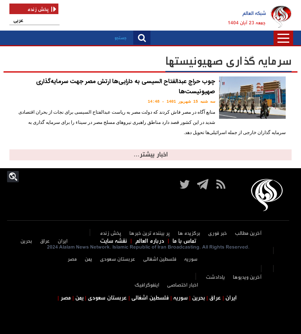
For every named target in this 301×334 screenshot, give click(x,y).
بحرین (26, 241)
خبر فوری (217, 233)
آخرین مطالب (248, 233)
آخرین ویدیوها (247, 277)
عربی (18, 20)
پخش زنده (110, 233)
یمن (88, 259)
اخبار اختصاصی (182, 285)
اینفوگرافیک (146, 285)
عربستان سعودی (117, 259)
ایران (62, 241)
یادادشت (215, 277)
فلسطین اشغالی (159, 259)
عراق (45, 241)
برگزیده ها (189, 233)
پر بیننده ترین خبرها (149, 233)
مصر (72, 259)
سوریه (191, 259)
